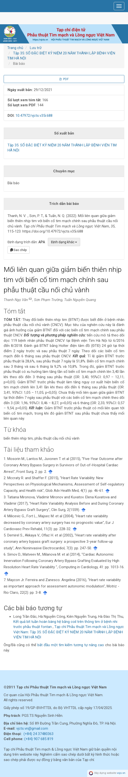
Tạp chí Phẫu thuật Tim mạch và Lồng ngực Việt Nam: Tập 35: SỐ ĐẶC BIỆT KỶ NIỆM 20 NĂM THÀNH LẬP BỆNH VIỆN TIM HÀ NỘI (68, 632)
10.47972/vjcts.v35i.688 (34, 115)
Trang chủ (15, 48)
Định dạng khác (64, 242)
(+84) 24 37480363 (38, 734)
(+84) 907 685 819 (38, 739)
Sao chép (18, 250)
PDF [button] (64, 79)
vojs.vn (121, 773)
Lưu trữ (36, 48)
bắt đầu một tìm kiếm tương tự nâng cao (70, 645)
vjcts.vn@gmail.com (32, 728)
